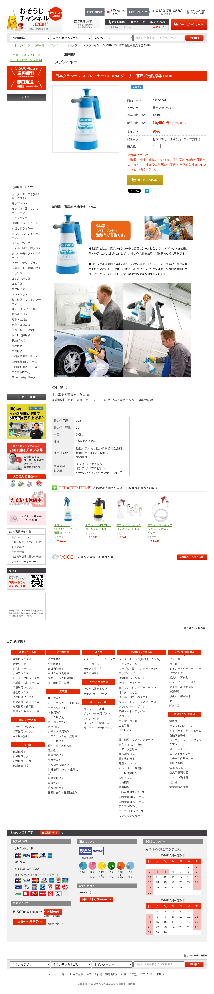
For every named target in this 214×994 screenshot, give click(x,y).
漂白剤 (52, 750)
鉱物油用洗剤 (56, 778)
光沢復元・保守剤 (23, 706)
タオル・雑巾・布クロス (26, 248)
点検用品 (17, 345)
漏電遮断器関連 (178, 786)
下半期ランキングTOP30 (26, 55)
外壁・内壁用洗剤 (58, 731)
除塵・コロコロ (21, 324)
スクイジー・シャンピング (99, 659)
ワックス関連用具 (26, 155)
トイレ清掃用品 (21, 335)
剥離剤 (26, 131)
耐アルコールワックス (26, 701)
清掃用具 (39, 45)
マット (173, 701)
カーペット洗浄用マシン (98, 727)
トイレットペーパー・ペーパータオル (185, 670)
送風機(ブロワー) (179, 767)
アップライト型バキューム (185, 730)
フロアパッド (91, 718)
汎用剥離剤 (54, 659)
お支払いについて (21, 537)
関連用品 (17, 351)
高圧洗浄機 (176, 763)
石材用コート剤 (22, 761)
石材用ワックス (22, 756)
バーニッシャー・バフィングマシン (185, 742)
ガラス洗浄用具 (92, 668)
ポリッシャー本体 (94, 708)
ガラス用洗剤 (56, 717)
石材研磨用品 (21, 765)
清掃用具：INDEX (22, 187)
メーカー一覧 (56, 974)
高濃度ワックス (22, 659)
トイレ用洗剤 (56, 741)
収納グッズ (18, 340)
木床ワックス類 (26, 114)
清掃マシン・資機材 (26, 172)
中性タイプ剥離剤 (58, 673)
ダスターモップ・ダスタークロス (26, 255)
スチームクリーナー (181, 758)
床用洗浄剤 (54, 698)
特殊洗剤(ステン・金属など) (63, 771)
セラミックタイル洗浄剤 (62, 736)
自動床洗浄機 (177, 735)
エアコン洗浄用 (128, 749)
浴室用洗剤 (54, 726)
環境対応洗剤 (56, 755)
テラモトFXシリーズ (24, 372)
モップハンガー (21, 217)
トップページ (130, 2)
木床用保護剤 (21, 736)
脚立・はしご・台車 (24, 308)
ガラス (26, 147)
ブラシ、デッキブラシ (25, 262)
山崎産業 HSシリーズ (24, 361)
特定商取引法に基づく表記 (191, 2)
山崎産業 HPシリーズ (24, 366)
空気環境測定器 (178, 772)
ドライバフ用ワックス (26, 678)
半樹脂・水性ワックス (26, 682)
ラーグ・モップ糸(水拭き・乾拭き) (25, 196)
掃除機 (173, 721)
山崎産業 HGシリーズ (25, 356)
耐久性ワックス (22, 668)
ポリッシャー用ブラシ (96, 713)
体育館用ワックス (23, 731)
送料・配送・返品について (26, 542)
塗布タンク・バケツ (95, 693)
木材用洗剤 (54, 712)
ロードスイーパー (180, 749)
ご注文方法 (148, 2)
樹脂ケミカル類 (26, 106)
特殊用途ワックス (23, 697)
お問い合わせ (165, 2)
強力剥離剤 (54, 663)
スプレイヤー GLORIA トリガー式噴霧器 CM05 (66, 529)
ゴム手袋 (17, 283)
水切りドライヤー (22, 228)
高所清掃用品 (20, 314)
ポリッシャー (26, 163)
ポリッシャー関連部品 (96, 723)
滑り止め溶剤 (56, 787)
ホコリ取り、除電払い (25, 330)
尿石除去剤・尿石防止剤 (62, 792)
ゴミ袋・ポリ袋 (21, 278)
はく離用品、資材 (58, 682)
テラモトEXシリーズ (131, 811)
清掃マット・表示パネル (26, 268)
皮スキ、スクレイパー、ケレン (26, 235)
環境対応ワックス (23, 687)
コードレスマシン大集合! (26, 60)
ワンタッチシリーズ (24, 377)
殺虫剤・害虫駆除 (180, 696)
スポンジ (17, 273)
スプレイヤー (55, 45)
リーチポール (91, 663)
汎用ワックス (21, 673)
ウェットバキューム (181, 726)
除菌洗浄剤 (54, 760)
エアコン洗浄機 (178, 777)
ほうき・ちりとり (22, 243)
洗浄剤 (26, 139)
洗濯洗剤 (53, 783)
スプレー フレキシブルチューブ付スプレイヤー (160, 529)
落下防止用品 (20, 319)
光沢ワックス (21, 663)
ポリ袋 (173, 663)
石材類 (26, 122)
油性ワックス (21, 692)
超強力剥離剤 (56, 668)
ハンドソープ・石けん (182, 682)
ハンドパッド (20, 294)
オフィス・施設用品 (26, 385)
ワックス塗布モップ (95, 688)
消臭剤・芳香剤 (178, 677)
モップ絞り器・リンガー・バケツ (25, 210)
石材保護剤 (19, 751)
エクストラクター (180, 753)
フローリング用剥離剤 (61, 678)
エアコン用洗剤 (57, 721)
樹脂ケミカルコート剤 (26, 711)
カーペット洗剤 (57, 707)
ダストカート (177, 659)
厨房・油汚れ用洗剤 (60, 745)
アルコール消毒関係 (181, 686)
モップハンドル (21, 203)
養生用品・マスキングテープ (26, 301)
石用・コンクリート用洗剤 (64, 703)
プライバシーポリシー (24, 561)
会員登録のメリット (23, 547)
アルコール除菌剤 (58, 764)
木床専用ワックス (23, 726)
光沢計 (173, 782)
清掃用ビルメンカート (25, 223)
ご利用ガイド (75, 974)
